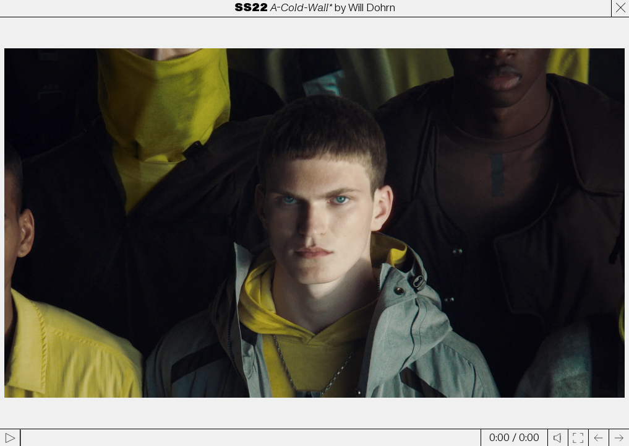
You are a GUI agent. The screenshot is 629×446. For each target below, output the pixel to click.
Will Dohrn (371, 7)
